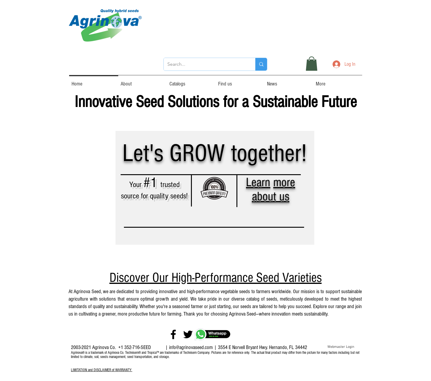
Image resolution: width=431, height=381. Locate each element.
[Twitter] (188, 334)
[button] (312, 63)
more (284, 182)
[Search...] (205, 64)
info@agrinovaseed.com (191, 347)
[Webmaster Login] (340, 347)
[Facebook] (173, 334)
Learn (258, 182)
